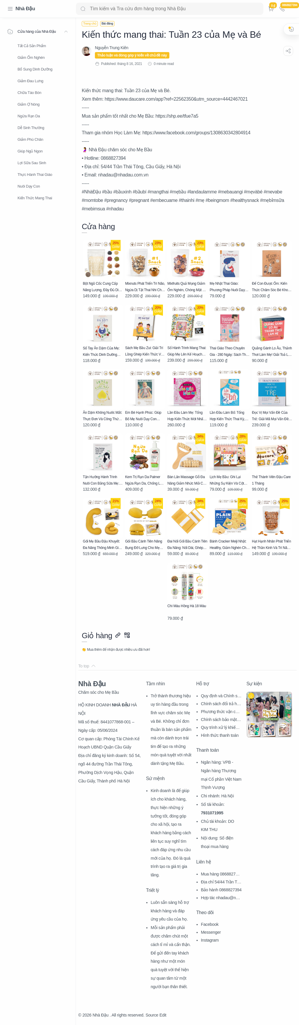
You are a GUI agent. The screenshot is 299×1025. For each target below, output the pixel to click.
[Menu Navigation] (10, 9)
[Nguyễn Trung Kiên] (111, 47)
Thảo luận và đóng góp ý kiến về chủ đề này (132, 55)
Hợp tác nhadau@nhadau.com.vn (220, 898)
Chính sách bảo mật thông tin (221, 720)
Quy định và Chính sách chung (221, 696)
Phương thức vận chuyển (220, 712)
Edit (162, 1015)
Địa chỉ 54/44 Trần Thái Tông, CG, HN (221, 883)
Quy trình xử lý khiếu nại (221, 728)
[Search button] (83, 9)
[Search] (169, 9)
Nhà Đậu (25, 8)
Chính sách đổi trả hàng (221, 704)
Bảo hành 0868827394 (221, 889)
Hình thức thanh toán (220, 735)
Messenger (211, 932)
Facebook (210, 924)
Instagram (210, 940)
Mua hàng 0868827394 (220, 875)
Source (151, 1015)
